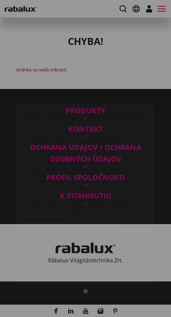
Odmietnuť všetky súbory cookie (79, 217)
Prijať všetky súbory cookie (72, 233)
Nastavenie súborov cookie (72, 202)
